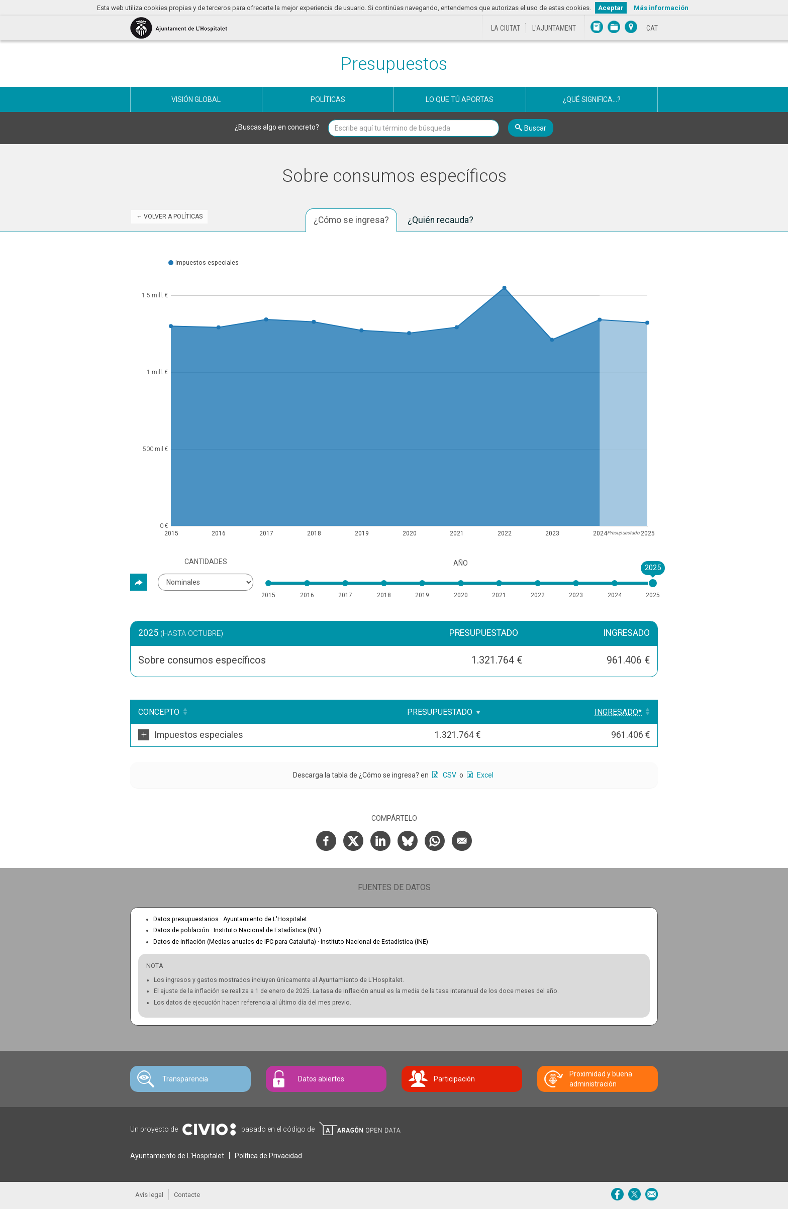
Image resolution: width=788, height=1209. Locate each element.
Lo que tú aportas (460, 99)
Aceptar (611, 8)
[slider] (653, 583)
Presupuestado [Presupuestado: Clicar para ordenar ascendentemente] (515, 712)
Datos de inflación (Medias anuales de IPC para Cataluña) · (290, 941)
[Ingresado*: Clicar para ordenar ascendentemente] (610, 712)
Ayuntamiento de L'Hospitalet (177, 1156)
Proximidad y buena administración (600, 1079)
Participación (454, 1079)
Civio (209, 1129)
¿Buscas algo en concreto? (277, 127)
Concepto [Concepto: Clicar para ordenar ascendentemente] (158, 712)
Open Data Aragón (360, 1129)
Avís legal (149, 1194)
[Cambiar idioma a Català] (652, 28)
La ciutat (505, 28)
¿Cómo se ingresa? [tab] (351, 220)
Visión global (196, 99)
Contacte (187, 1194)
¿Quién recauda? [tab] (440, 220)
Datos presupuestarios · (230, 919)
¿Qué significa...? (592, 99)
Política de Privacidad (268, 1156)
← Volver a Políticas (169, 216)
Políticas (328, 99)
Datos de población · (237, 930)
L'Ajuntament (554, 28)
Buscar (535, 128)
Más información (661, 8)
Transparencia (185, 1079)
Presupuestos (394, 64)
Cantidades (205, 562)
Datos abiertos (321, 1079)
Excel (484, 775)
